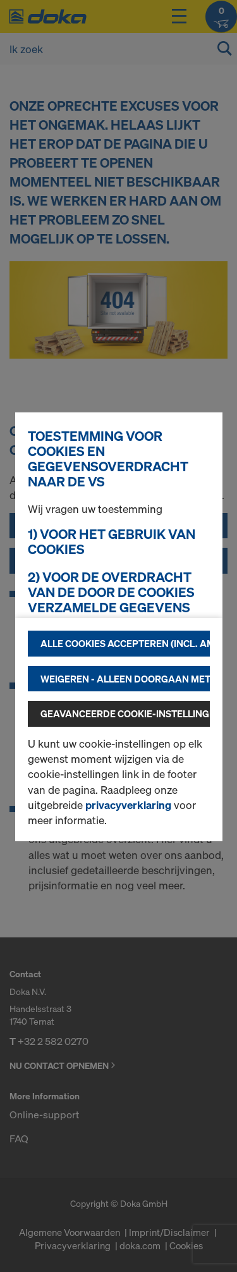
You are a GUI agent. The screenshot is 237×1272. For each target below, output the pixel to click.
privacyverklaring (128, 805)
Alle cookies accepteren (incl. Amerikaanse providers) (125, 643)
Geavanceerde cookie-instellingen (125, 713)
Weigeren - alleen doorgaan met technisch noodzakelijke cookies (125, 678)
